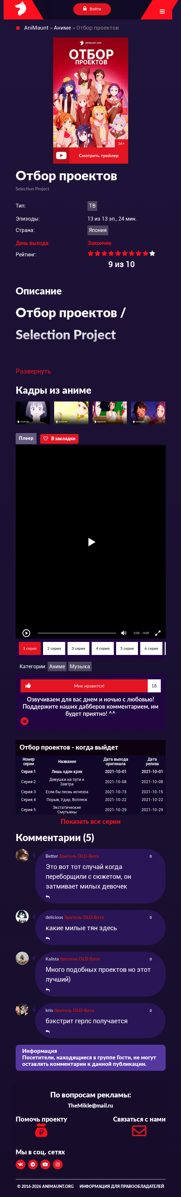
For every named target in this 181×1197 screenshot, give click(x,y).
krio (49, 1010)
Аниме (57, 666)
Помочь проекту (41, 1127)
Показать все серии (91, 822)
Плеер (26, 438)
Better (52, 856)
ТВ (92, 206)
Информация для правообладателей (122, 1187)
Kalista (52, 958)
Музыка (80, 666)
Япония (98, 230)
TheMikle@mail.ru (90, 1106)
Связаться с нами (139, 1128)
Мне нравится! (93, 685)
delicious (54, 917)
